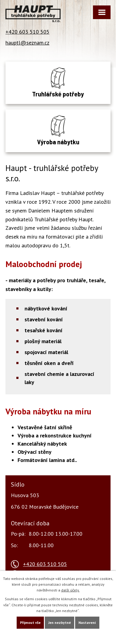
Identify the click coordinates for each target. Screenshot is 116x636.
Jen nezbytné (59, 622)
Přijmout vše (30, 622)
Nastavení (87, 622)
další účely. (70, 590)
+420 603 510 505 (27, 31)
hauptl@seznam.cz (27, 42)
